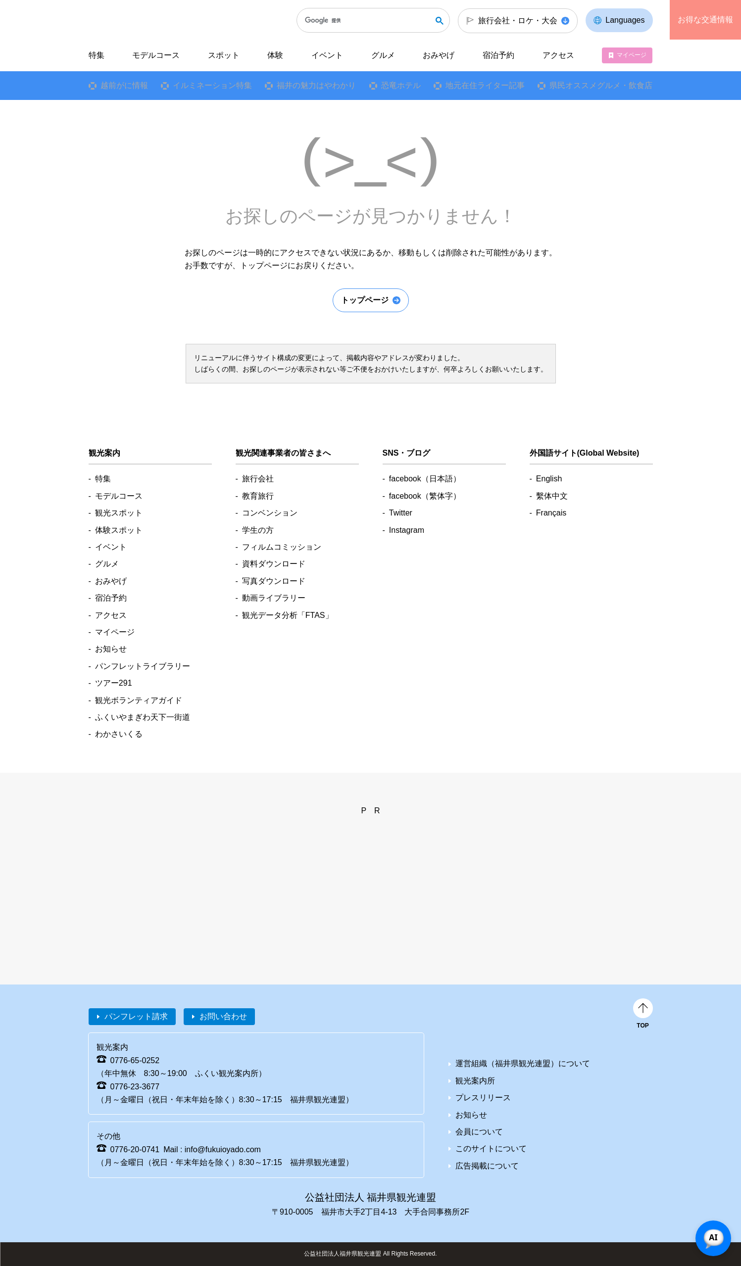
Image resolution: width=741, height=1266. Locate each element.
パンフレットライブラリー (142, 666)
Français (551, 513)
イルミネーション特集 (212, 85)
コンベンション (269, 513)
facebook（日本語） (425, 478)
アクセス (558, 55)
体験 (275, 55)
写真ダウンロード (273, 581)
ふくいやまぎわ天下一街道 (142, 717)
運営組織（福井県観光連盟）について (522, 1063)
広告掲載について (487, 1166)
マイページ (631, 54)
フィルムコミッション (281, 547)
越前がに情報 (124, 85)
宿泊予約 (498, 55)
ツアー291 (113, 683)
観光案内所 (475, 1081)
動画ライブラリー (273, 598)
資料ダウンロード (273, 564)
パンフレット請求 (136, 1016)
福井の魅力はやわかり (316, 85)
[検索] (368, 20)
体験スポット (119, 530)
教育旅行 (258, 496)
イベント (327, 55)
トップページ (365, 300)
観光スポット (119, 513)
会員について (479, 1131)
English (549, 478)
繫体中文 (552, 496)
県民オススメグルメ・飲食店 (600, 85)
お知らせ (111, 649)
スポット (224, 55)
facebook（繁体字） (425, 496)
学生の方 (258, 530)
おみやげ (438, 55)
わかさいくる (119, 734)
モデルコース (156, 55)
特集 (96, 55)
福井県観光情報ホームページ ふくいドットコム (155, 20)
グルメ (383, 55)
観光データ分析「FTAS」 (287, 615)
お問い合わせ (223, 1016)
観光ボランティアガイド (138, 700)
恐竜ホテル (401, 85)
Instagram (406, 530)
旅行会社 (258, 478)
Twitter (400, 513)
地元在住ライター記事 (485, 85)
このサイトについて (491, 1148)
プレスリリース (483, 1097)
